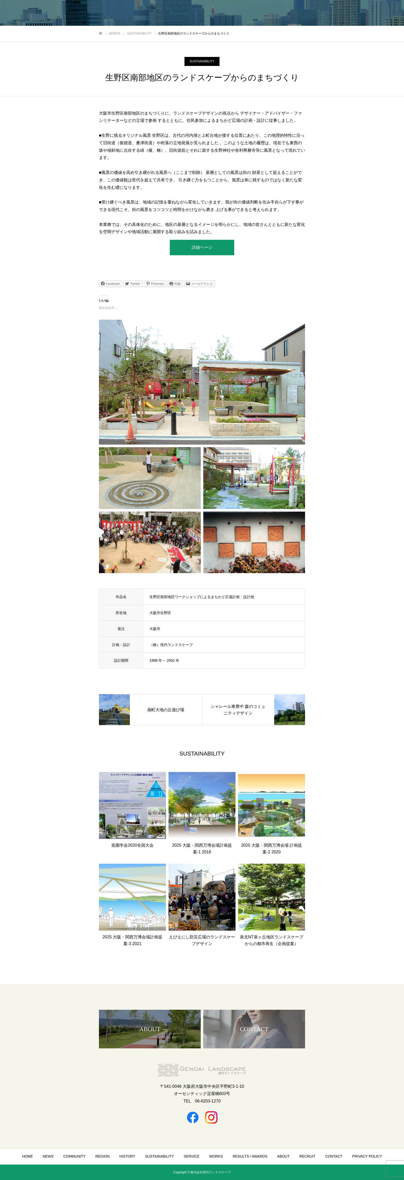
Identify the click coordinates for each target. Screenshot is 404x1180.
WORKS (216, 1156)
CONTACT (333, 1156)
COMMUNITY (74, 1156)
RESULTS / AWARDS (250, 1156)
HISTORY (127, 1156)
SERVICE (191, 1156)
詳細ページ (202, 247)
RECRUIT (307, 1156)
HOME (27, 1156)
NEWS (48, 1156)
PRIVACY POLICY (367, 1156)
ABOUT (283, 1156)
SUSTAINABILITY (202, 61)
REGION (102, 1156)
